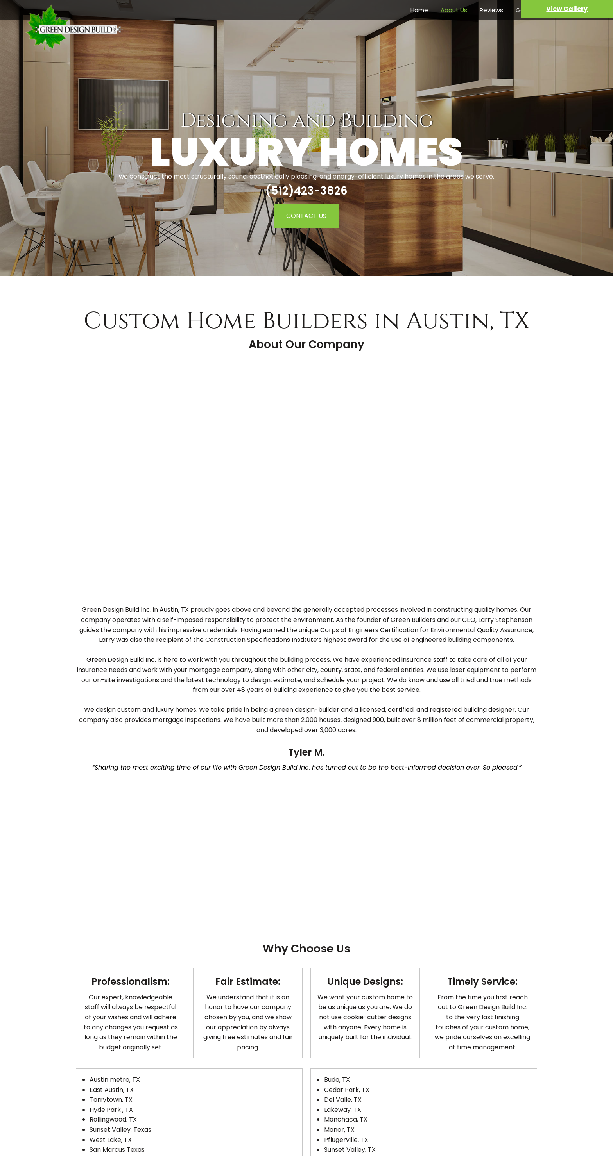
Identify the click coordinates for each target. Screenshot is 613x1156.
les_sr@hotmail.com (316, 1127)
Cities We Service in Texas (306, 1055)
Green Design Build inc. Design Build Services (306, 1044)
